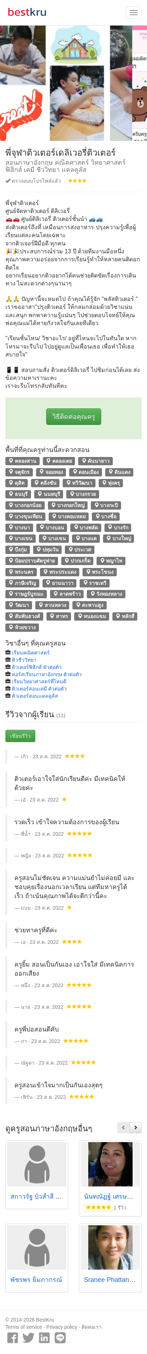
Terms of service (23, 1327)
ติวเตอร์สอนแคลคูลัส (35, 696)
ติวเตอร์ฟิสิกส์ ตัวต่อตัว (37, 667)
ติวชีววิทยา (24, 660)
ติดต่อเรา (91, 1327)
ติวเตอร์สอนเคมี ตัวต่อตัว (39, 689)
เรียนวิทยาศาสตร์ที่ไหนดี (39, 681)
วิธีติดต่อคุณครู (73, 416)
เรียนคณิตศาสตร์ (31, 653)
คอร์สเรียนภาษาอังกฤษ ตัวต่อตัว (47, 674)
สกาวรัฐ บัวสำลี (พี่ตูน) (41, 1196)
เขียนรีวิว (20, 736)
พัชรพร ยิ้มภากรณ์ (36, 1279)
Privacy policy (61, 1327)
